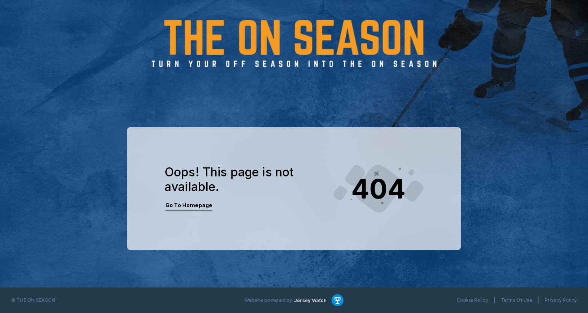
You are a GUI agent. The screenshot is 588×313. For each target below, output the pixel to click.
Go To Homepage (188, 205)
